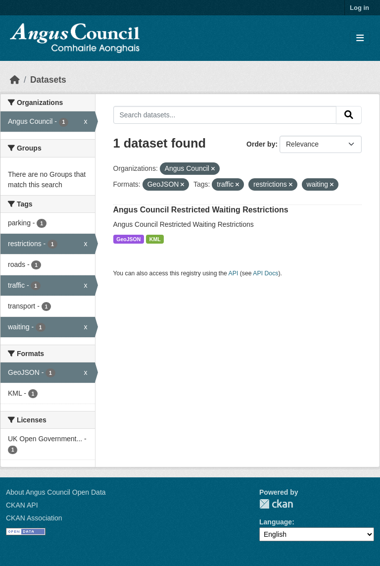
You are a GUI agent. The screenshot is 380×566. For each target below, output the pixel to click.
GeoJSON (128, 239)
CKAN (276, 504)
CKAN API (22, 505)
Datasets (48, 80)
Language (275, 522)
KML (155, 239)
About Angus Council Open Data (56, 492)
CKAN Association (34, 518)
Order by (260, 144)
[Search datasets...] (225, 115)
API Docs (265, 273)
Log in (359, 7)
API (233, 273)
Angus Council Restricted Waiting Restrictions (200, 210)
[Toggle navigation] (360, 38)
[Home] (15, 80)
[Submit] (349, 115)
